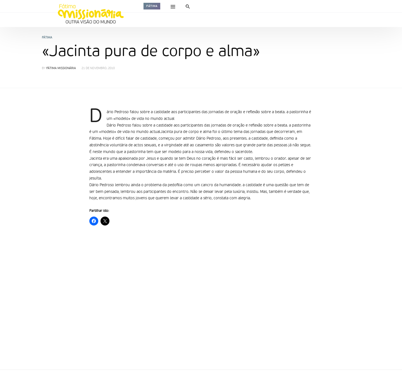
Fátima (151, 6)
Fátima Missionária (61, 68)
